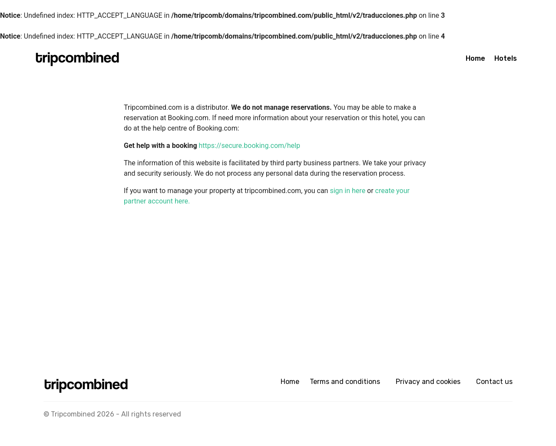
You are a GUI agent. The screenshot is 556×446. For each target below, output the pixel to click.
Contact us (494, 381)
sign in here (348, 191)
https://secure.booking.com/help (249, 145)
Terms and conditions (345, 381)
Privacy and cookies (428, 381)
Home (475, 58)
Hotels (505, 58)
